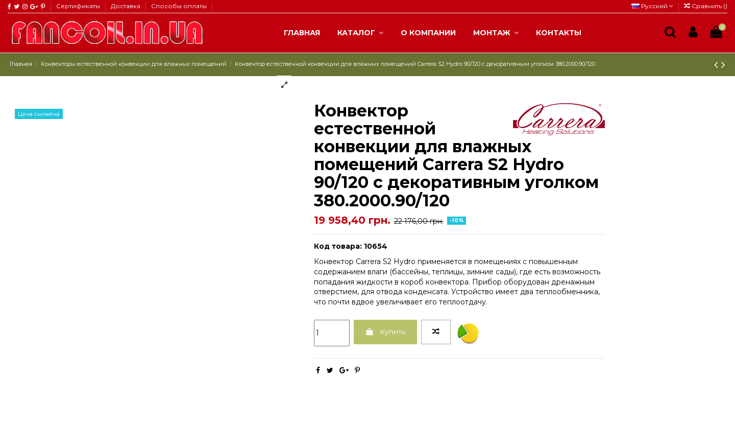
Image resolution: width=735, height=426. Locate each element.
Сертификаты (79, 6)
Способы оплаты (179, 6)
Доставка (126, 6)
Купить (385, 331)
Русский (652, 6)
